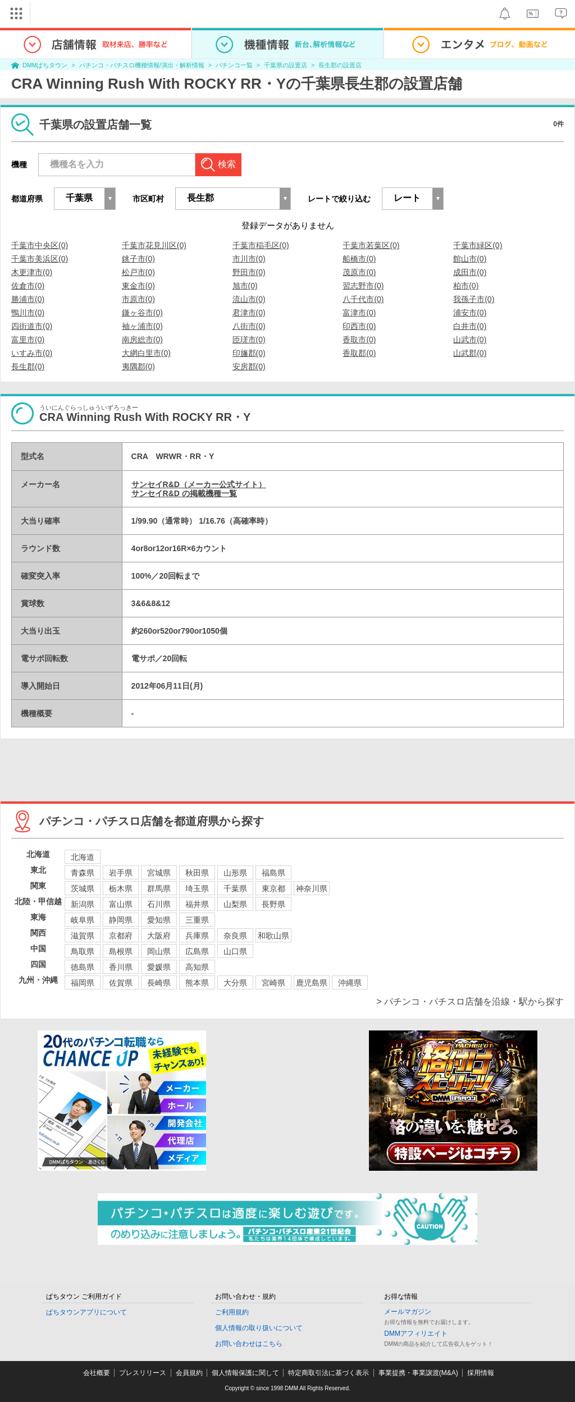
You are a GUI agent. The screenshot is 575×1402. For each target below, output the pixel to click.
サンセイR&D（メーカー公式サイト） (198, 484)
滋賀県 (82, 935)
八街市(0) (249, 326)
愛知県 (159, 919)
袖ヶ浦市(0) (142, 326)
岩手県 (121, 872)
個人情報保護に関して (245, 1373)
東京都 (273, 888)
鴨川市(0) (27, 313)
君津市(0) (249, 313)
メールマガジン (407, 1312)
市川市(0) (249, 259)
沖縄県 (350, 982)
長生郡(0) (27, 366)
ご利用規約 (232, 1312)
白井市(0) (469, 326)
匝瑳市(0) (249, 339)
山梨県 (235, 904)
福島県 (273, 872)
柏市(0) (465, 286)
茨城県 (82, 888)
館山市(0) (469, 259)
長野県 (273, 904)
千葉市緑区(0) (477, 245)
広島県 (197, 951)
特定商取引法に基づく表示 (328, 1373)
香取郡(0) (359, 353)
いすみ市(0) (31, 353)
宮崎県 (273, 982)
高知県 (197, 967)
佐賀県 (121, 982)
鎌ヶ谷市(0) (142, 313)
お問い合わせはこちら (248, 1344)
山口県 (235, 951)
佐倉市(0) (27, 286)
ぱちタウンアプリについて (86, 1312)
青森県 (82, 872)
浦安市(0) (469, 313)
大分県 (235, 982)
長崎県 (159, 982)
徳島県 (82, 967)
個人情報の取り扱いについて (259, 1328)
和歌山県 (273, 935)
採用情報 (480, 1373)
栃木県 (121, 888)
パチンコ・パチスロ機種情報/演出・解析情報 (141, 65)
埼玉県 (197, 888)
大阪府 (159, 935)
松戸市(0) (138, 272)
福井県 (197, 904)
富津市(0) (359, 313)
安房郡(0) (249, 366)
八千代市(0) (363, 299)
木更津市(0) (31, 272)
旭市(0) (245, 286)
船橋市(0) (359, 259)
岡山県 (159, 951)
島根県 (121, 951)
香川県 (121, 967)
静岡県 (121, 919)
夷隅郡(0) (138, 366)
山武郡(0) (469, 353)
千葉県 (235, 888)
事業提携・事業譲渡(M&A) (418, 1373)
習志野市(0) (363, 286)
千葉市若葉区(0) (371, 245)
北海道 (82, 857)
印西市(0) (359, 326)
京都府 (121, 935)
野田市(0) (249, 272)
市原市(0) (138, 299)
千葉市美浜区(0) (39, 259)
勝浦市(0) (27, 299)
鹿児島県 (311, 982)
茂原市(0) (359, 272)
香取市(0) (359, 339)
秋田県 (197, 872)
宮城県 (159, 872)
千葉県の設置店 (285, 65)
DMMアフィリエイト (416, 1333)
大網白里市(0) (146, 353)
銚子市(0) (138, 259)
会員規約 (189, 1373)
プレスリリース (142, 1373)
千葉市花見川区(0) (154, 245)
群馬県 (159, 888)
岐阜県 (82, 919)
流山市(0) (249, 299)
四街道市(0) (31, 326)
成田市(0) (469, 272)
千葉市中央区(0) (39, 245)
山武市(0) (469, 339)
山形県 (235, 872)
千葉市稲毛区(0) (260, 245)
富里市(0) (27, 339)
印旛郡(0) (249, 353)
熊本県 (197, 982)
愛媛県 (159, 967)
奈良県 (235, 935)
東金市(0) (138, 286)
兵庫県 (197, 935)
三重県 (197, 919)
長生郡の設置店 (340, 65)
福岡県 (82, 982)
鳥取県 (82, 951)
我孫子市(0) (473, 299)
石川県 (159, 904)
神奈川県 (311, 888)
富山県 (121, 904)
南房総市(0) (142, 339)
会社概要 (96, 1373)
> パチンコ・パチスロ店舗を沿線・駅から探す (470, 1001)
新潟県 (82, 904)
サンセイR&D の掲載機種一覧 (184, 493)
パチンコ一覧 (234, 65)
